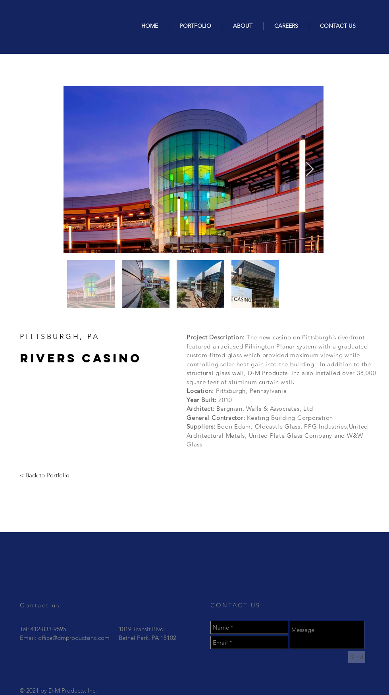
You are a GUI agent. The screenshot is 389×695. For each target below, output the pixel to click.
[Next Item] (309, 169)
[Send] (356, 657)
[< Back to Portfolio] (44, 475)
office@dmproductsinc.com (74, 637)
